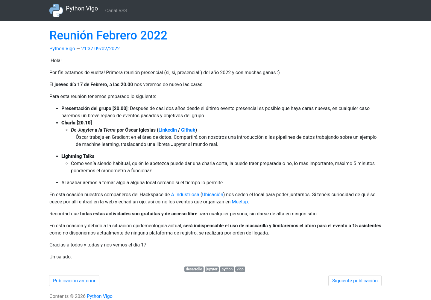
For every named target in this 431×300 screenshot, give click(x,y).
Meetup (240, 202)
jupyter (212, 269)
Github (188, 130)
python (227, 269)
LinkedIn (168, 130)
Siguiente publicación (355, 281)
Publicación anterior (74, 281)
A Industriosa (185, 194)
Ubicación (212, 194)
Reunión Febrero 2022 (108, 35)
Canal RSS (116, 10)
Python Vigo (62, 48)
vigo (240, 269)
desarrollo (194, 269)
